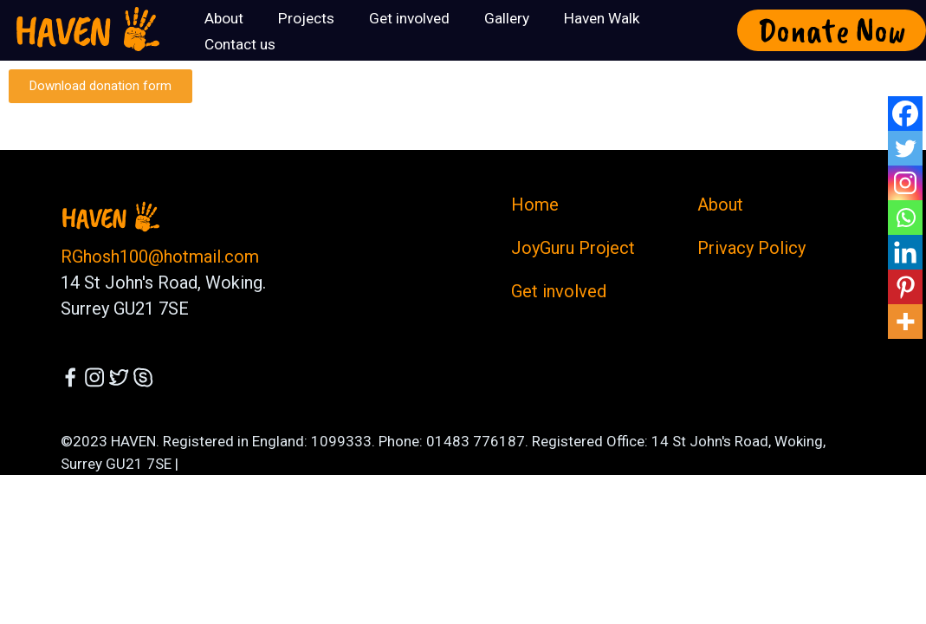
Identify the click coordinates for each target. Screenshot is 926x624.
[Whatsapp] (905, 217)
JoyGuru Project (573, 247)
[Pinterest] (905, 287)
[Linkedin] (905, 252)
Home (535, 204)
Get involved (558, 291)
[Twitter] (905, 148)
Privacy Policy (751, 247)
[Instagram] (905, 183)
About (720, 204)
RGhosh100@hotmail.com (160, 256)
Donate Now (832, 30)
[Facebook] (905, 113)
